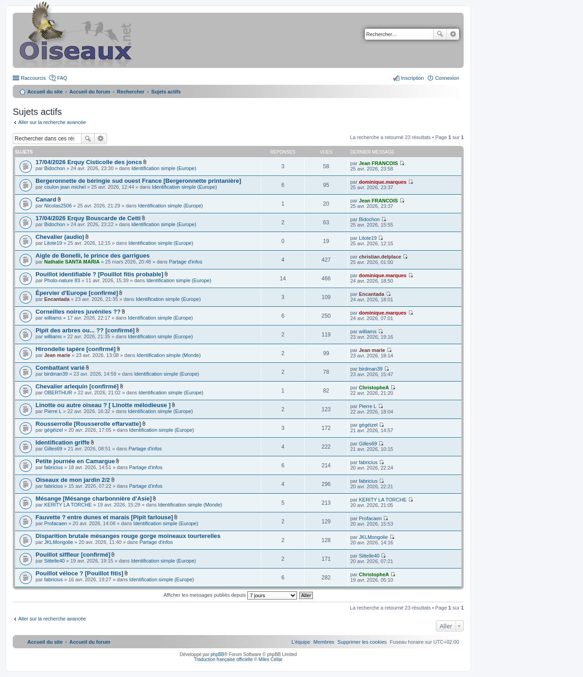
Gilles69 (53, 448)
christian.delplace (380, 256)
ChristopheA (374, 387)
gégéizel (53, 430)
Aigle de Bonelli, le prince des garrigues (93, 255)
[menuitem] (362, 642)
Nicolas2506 (58, 205)
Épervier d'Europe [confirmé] (77, 292)
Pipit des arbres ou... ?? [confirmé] (85, 330)
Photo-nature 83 (62, 280)
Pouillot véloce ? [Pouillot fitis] (79, 573)
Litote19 (53, 243)
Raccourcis (33, 78)
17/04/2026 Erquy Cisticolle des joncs (89, 162)
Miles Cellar (270, 659)
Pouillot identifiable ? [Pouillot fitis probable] (100, 274)
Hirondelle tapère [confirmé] (76, 349)
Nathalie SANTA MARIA (72, 261)
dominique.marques (383, 182)
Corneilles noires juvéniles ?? (78, 311)
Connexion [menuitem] (447, 78)
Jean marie (57, 355)
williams (53, 317)
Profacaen (55, 523)
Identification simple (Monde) (169, 355)
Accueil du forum (89, 91)
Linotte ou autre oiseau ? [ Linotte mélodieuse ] (103, 405)
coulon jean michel (65, 187)
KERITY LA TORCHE (68, 504)
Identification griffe (63, 442)
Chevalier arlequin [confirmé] (77, 386)
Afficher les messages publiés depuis (230, 595)
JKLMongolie (58, 542)
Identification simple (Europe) (163, 168)
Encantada (57, 299)
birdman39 (56, 374)
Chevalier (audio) (60, 236)
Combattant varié (60, 367)
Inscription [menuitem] (412, 78)
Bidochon (54, 168)
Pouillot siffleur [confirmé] (73, 554)
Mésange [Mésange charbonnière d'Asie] (94, 498)
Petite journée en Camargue (75, 461)
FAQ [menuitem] (62, 78)
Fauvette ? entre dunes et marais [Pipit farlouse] (104, 517)
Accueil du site (45, 91)
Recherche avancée (453, 34)
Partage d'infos (185, 261)
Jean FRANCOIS (378, 163)
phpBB (217, 654)
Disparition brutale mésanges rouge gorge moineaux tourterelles (128, 535)
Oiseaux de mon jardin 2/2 (73, 479)
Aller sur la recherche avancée (52, 122)
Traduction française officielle (223, 659)
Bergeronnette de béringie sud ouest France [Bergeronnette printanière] (138, 180)
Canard (46, 199)
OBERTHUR (58, 392)
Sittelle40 (54, 560)
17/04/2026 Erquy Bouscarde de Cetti (88, 218)
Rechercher (440, 34)
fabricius (53, 467)
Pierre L (53, 411)
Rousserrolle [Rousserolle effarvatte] (88, 423)
